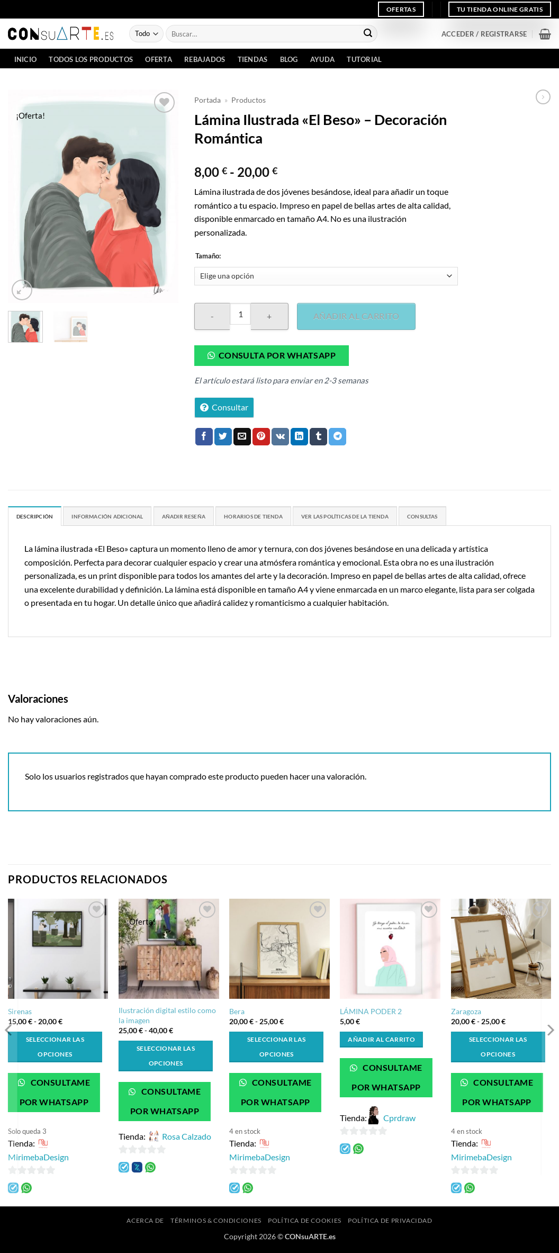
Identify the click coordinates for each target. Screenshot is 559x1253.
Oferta (158, 59)
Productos (248, 100)
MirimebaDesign (38, 1159)
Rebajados (204, 59)
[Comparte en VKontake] (280, 437)
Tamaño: (208, 256)
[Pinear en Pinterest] (261, 437)
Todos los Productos (91, 59)
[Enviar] (368, 34)
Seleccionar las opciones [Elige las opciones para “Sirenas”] (55, 1049)
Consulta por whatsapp (277, 355)
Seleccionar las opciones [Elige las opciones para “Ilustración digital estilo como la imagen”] (166, 1058)
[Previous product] (543, 97)
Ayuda (322, 59)
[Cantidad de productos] (240, 313)
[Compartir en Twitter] (223, 437)
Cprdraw (399, 1120)
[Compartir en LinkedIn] (299, 437)
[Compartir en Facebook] (204, 437)
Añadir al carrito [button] (381, 1042)
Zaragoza (466, 1013)
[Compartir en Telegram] (337, 437)
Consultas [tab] (517, 518)
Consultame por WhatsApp (55, 1094)
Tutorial (364, 59)
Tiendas (253, 59)
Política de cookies (304, 1223)
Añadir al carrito (356, 316)
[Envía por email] (242, 437)
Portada (207, 100)
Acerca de (145, 1223)
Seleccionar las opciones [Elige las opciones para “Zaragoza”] (498, 1049)
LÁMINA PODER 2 (371, 1013)
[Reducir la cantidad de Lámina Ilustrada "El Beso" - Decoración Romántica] (212, 316)
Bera (237, 1013)
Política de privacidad (390, 1223)
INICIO (25, 59)
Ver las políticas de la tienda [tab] (421, 518)
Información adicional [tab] (129, 518)
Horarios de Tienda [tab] (306, 518)
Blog (289, 59)
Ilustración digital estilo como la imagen (167, 1017)
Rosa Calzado (186, 1139)
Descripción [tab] (40, 518)
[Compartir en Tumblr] (318, 437)
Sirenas (20, 1013)
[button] (484, 33)
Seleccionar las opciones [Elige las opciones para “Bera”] (276, 1049)
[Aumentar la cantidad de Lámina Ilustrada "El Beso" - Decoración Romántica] (269, 316)
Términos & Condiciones (215, 1223)
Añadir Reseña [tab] (222, 518)
